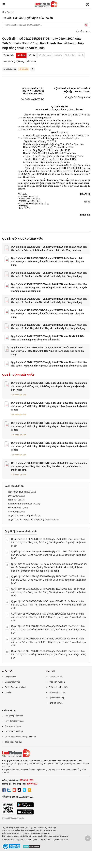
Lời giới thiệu (10, 677)
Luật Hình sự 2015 (60, 839)
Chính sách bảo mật (14, 731)
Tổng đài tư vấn (56, 703)
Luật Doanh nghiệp (29, 839)
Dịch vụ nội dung (56, 697)
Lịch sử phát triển (12, 682)
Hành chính (14, 507)
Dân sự (12, 496)
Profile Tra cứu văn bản (15, 687)
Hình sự (12, 500)
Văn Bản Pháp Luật (11, 839)
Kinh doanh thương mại (20, 503)
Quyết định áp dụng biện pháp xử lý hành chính (32, 519)
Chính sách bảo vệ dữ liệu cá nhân (20, 737)
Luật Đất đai (44, 839)
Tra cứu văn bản (56, 677)
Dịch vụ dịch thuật (57, 692)
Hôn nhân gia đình (18, 395)
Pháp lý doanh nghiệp (58, 687)
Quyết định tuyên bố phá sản (22, 515)
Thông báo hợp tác (13, 742)
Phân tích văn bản (57, 682)
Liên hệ (8, 692)
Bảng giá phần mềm (14, 716)
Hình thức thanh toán (14, 721)
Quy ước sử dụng (13, 726)
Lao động (13, 511)
